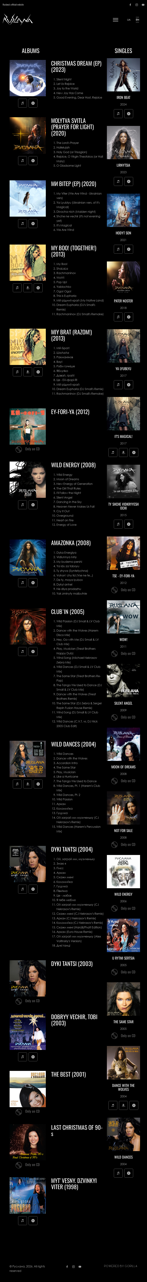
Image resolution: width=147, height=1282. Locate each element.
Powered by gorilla (120, 1266)
